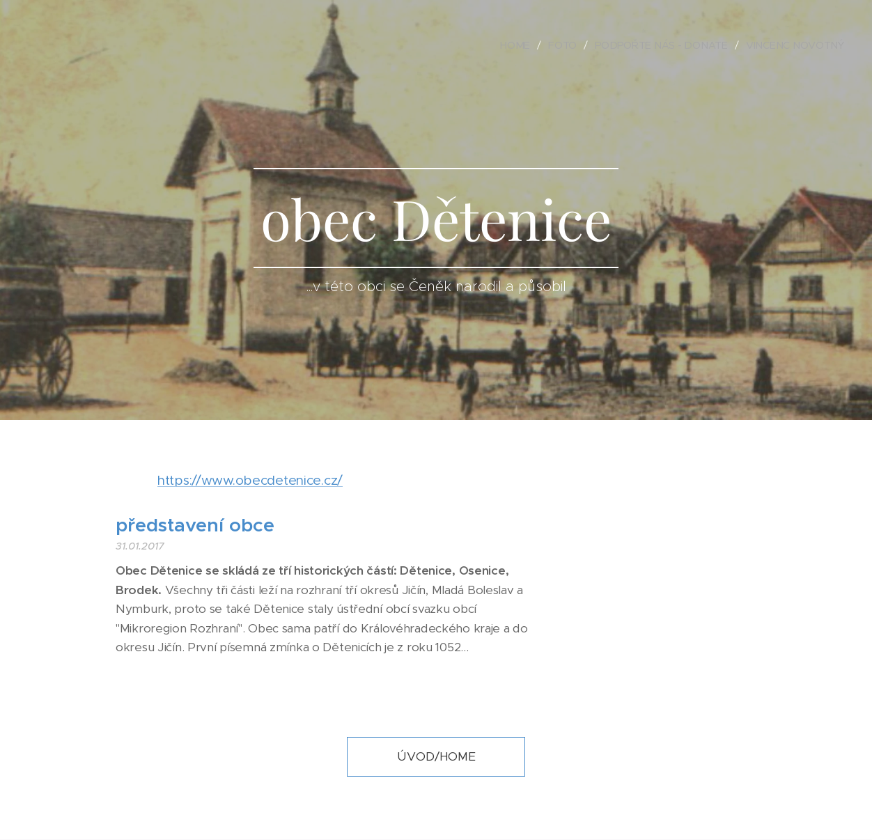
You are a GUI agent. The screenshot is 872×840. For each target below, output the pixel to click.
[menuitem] (522, 45)
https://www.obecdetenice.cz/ (250, 480)
